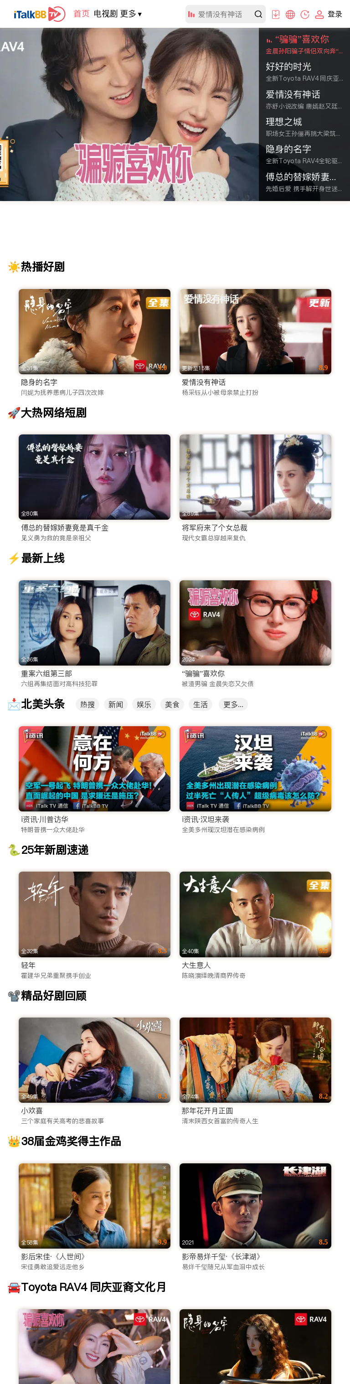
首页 (81, 13)
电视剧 (105, 13)
